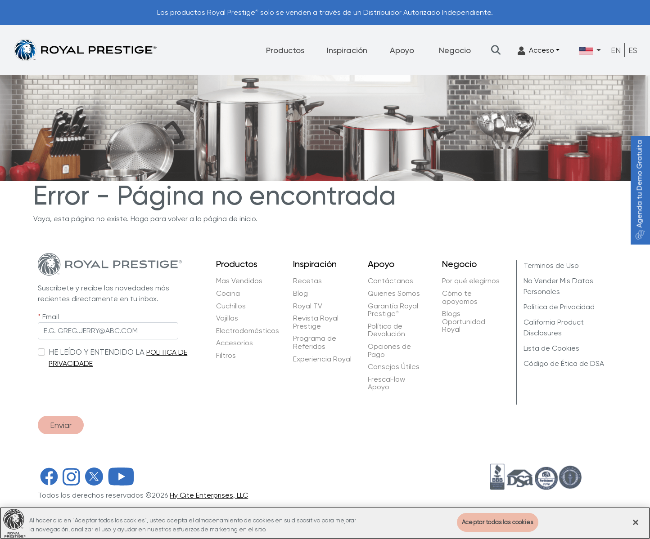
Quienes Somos (394, 294)
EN (616, 50)
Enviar (61, 425)
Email (50, 316)
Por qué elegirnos (471, 281)
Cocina (228, 294)
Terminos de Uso (551, 265)
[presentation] (106, 387)
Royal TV (307, 306)
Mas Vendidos (239, 281)
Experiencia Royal (322, 359)
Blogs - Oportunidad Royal (463, 322)
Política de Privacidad (559, 307)
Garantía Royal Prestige (393, 310)
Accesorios (234, 343)
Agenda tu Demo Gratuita (639, 190)
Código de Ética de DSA (564, 363)
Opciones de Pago (389, 350)
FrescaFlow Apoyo (386, 383)
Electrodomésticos (247, 331)
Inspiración (347, 50)
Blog (300, 294)
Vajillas (227, 318)
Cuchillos (231, 306)
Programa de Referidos (314, 342)
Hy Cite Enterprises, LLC (209, 495)
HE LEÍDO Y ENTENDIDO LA (96, 351)
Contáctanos (390, 281)
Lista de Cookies (551, 348)
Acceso (536, 50)
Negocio (455, 50)
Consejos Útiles (394, 367)
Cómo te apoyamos (460, 297)
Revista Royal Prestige (316, 322)
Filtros (226, 356)
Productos (285, 50)
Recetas (307, 281)
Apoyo (402, 50)
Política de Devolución (386, 330)
